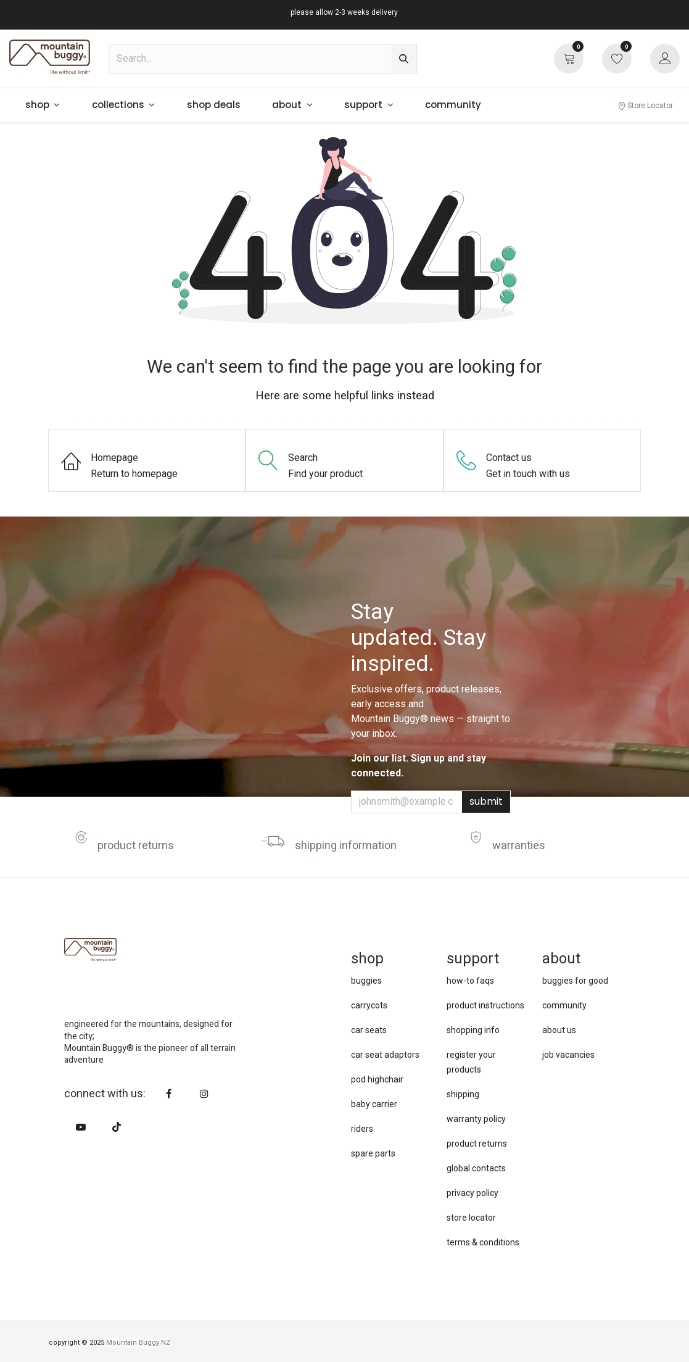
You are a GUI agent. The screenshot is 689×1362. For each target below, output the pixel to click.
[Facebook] (168, 1093)
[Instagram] (204, 1093)
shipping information (346, 845)
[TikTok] (116, 1127)
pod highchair (377, 1079)
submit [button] (486, 801)
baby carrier (374, 1104)
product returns (135, 845)
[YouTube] (81, 1127)
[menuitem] (42, 105)
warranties (518, 845)
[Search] (403, 58)
